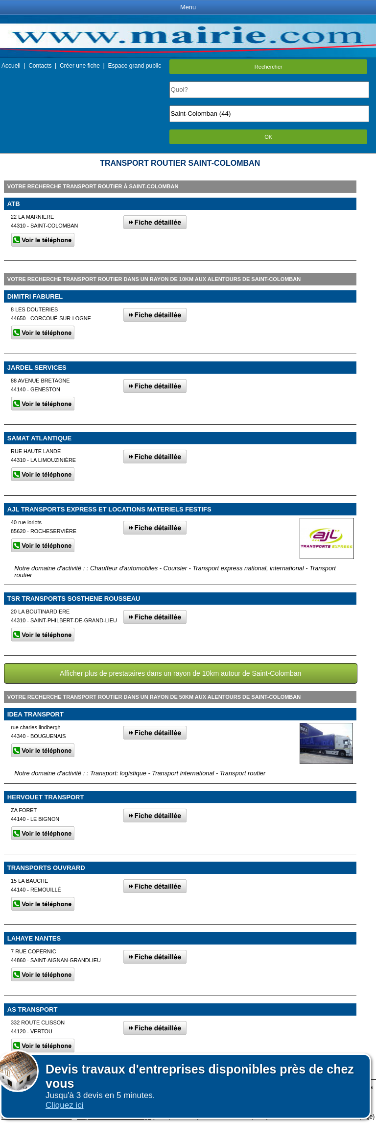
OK (268, 137)
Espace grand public (134, 65)
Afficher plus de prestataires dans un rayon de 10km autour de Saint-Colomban (181, 673)
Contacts (39, 65)
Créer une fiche (80, 65)
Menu (188, 7)
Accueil (11, 65)
